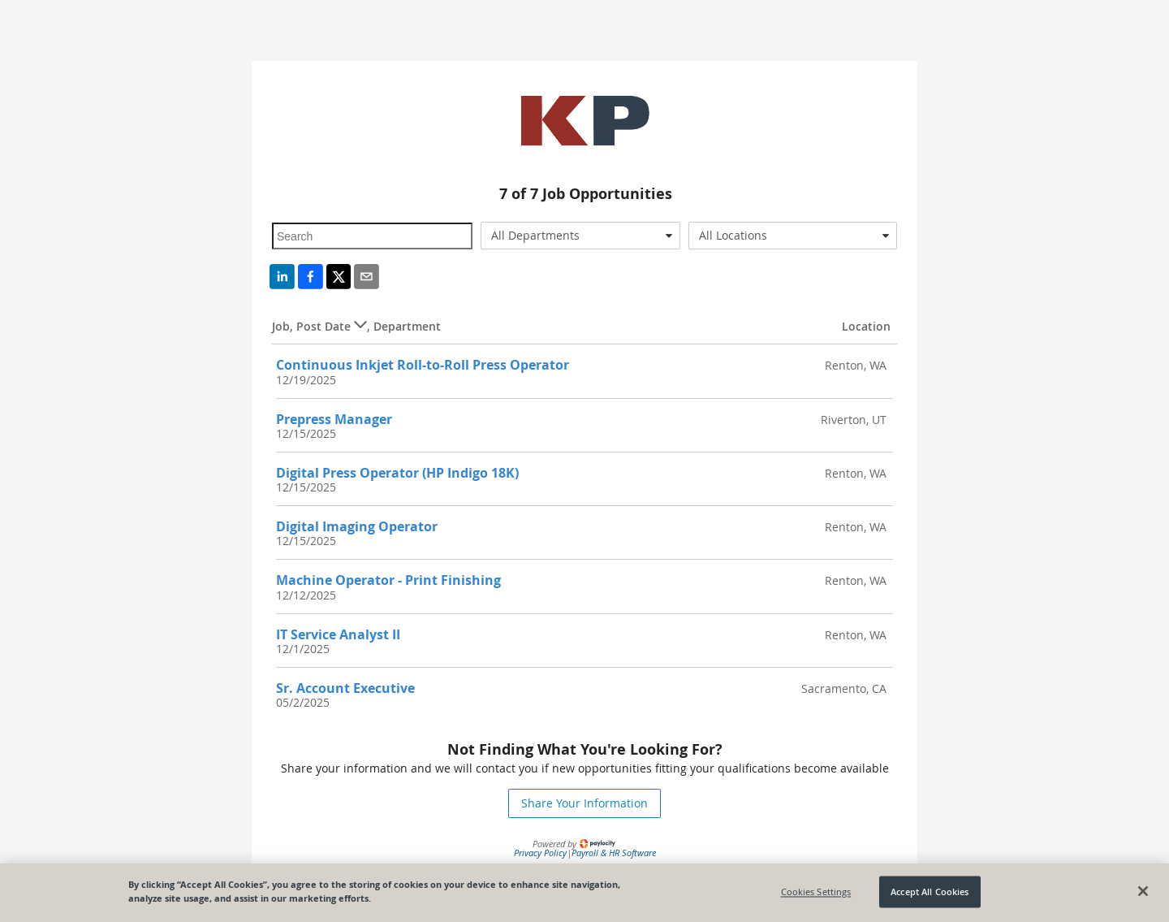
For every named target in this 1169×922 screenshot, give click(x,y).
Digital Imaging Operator (357, 526)
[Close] (1143, 891)
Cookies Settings (816, 891)
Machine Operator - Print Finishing (388, 580)
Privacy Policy (540, 852)
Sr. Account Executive (345, 688)
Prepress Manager (334, 419)
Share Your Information (584, 803)
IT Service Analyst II (338, 634)
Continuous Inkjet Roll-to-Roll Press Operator (422, 365)
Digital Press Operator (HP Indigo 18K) (397, 473)
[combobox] (581, 235)
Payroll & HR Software (614, 852)
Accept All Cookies (929, 891)
